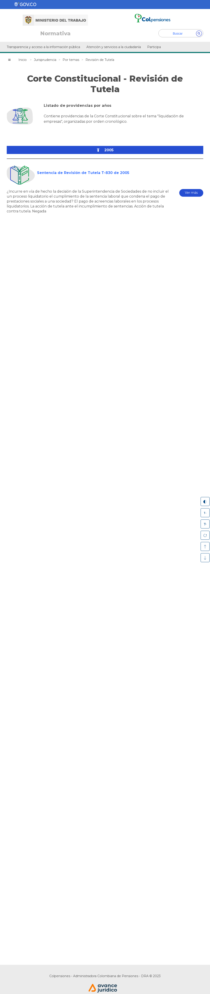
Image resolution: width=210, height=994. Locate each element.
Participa (154, 47)
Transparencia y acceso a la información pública (43, 47)
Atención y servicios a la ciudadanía (113, 47)
